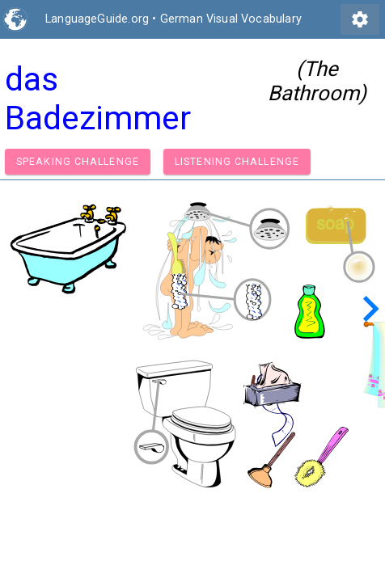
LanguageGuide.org (97, 19)
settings (360, 19)
